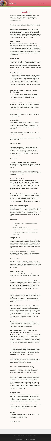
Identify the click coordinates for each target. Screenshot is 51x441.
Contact (34, 435)
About (18, 435)
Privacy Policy (25, 12)
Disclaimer (23, 435)
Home (15, 435)
